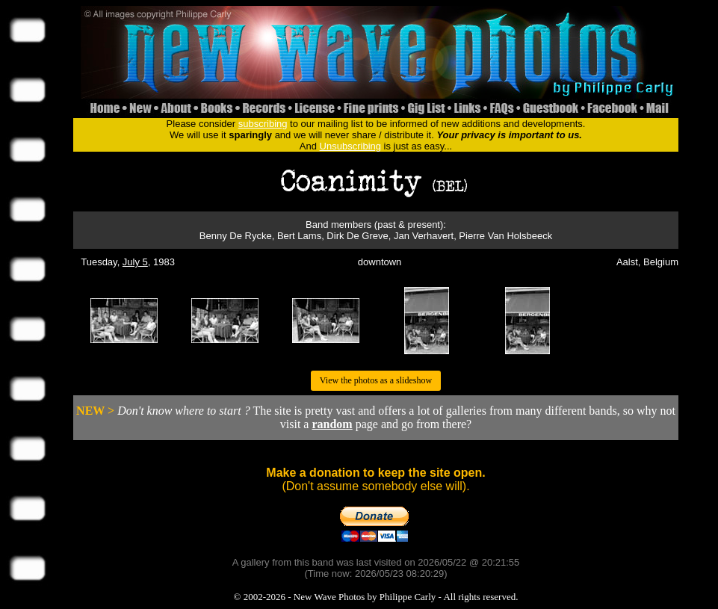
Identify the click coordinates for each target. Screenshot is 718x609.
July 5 (135, 262)
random (332, 424)
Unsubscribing (350, 146)
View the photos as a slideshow (376, 380)
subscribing (263, 123)
